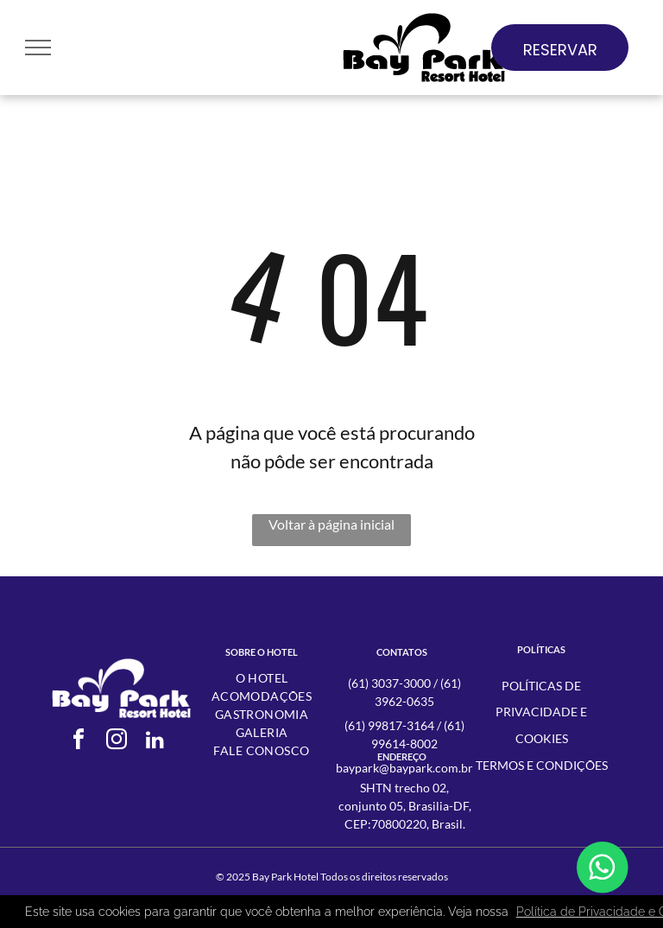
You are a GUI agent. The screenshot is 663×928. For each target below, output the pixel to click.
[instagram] (116, 742)
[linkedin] (154, 742)
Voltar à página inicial (331, 524)
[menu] (38, 47)
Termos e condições (542, 765)
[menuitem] (262, 678)
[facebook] (78, 742)
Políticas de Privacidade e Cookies (541, 712)
